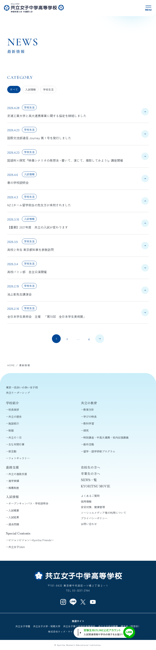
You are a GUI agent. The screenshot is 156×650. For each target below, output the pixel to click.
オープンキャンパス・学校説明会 (28, 503)
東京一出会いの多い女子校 (22, 387)
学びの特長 (90, 416)
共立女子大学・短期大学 (46, 626)
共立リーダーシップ (18, 393)
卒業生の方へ (90, 473)
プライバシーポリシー (94, 518)
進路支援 (12, 467)
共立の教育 (89, 403)
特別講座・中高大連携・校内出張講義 (106, 437)
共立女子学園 (22, 626)
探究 (86, 430)
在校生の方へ (90, 467)
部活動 (12, 451)
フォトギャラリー (19, 458)
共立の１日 (15, 437)
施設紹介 (13, 423)
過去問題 (13, 524)
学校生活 (48, 89)
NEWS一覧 (89, 480)
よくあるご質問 (90, 496)
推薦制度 (13, 488)
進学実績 (13, 481)
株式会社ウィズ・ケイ (60, 631)
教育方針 (88, 409)
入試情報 (30, 89)
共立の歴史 (15, 416)
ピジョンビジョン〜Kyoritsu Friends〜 (31, 540)
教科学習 (88, 423)
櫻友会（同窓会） (131, 626)
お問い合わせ (89, 524)
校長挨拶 (13, 409)
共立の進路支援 (17, 474)
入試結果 (13, 517)
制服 (11, 430)
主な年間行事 (16, 444)
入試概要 (13, 510)
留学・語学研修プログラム (99, 451)
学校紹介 (12, 403)
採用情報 (86, 501)
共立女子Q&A (16, 547)
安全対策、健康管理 (93, 507)
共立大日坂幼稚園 (108, 626)
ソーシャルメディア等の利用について (103, 513)
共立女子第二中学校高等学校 (79, 626)
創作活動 (88, 444)
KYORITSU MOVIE (95, 486)
